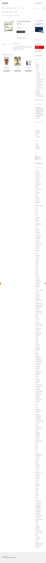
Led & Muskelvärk (38, 328)
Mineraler (37, 353)
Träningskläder (38, 94)
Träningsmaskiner (38, 509)
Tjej (36, 498)
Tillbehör (37, 495)
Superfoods (10, 15)
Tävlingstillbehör (38, 485)
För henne (37, 240)
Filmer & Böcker (38, 237)
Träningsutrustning (39, 516)
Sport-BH (37, 462)
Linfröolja (37, 331)
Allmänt (37, 143)
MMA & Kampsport (38, 361)
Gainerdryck (37, 250)
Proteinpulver (38, 419)
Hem (4, 15)
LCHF (36, 326)
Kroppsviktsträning (39, 313)
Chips (37, 212)
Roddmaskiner (38, 429)
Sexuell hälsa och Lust (39, 440)
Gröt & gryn (39, 74)
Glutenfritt (37, 253)
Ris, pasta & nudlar (40, 84)
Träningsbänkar (38, 502)
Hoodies (37, 273)
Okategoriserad (38, 92)
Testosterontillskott (5, 11)
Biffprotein (37, 200)
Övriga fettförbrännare (39, 391)
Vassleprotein (38, 537)
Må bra (37, 343)
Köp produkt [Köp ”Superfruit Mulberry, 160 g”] (6, 70)
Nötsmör (38, 77)
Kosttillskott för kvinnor (39, 300)
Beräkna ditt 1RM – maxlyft (11, 8)
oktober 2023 (38, 130)
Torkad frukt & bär (38, 500)
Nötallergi (37, 376)
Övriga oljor (37, 397)
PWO (36, 424)
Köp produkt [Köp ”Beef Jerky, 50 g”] (17, 70)
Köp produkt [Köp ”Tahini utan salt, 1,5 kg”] (28, 70)
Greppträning (38, 255)
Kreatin (37, 301)
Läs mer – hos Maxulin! (38, 47)
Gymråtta (5, 3)
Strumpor (37, 470)
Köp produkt (21, 31)
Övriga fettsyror (38, 392)
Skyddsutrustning (38, 454)
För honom (37, 242)
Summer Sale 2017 (38, 472)
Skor (36, 450)
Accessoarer (38, 170)
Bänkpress (37, 145)
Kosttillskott (38, 66)
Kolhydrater (37, 293)
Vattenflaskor (38, 538)
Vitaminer (37, 542)
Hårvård (37, 265)
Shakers (37, 442)
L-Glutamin (37, 318)
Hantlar (37, 263)
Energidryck (37, 230)
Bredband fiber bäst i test (38, 55)
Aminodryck (37, 174)
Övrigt (16, 11)
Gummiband (37, 258)
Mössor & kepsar (38, 364)
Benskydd (37, 197)
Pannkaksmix (38, 409)
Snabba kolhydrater (39, 455)
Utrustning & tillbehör (39, 95)
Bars (36, 194)
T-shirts (37, 480)
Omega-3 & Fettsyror (39, 384)
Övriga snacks (38, 401)
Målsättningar (38, 348)
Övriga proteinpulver (39, 399)
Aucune (37, 62)
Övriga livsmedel (39, 79)
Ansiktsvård (37, 179)
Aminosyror (37, 177)
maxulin (40, 51)
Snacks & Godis (39, 87)
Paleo (37, 407)
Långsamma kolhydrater (39, 324)
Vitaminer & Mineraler (39, 543)
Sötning (37, 460)
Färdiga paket (38, 232)
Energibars (37, 228)
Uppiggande (38, 528)
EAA (36, 227)
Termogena (37, 488)
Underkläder (38, 525)
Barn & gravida (38, 192)
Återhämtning (38, 184)
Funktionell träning (39, 243)
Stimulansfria (38, 465)
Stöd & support (38, 467)
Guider (23, 8)
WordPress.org (37, 159)
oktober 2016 (38, 136)
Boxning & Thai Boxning (39, 205)
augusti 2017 (38, 133)
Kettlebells (37, 286)
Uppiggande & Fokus (39, 530)
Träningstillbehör (38, 514)
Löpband (37, 341)
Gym (18, 8)
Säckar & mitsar (38, 432)
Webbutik (3, 8)
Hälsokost (37, 64)
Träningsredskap (38, 511)
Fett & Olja (38, 72)
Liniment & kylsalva (39, 333)
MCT (36, 351)
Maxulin (11, 11)
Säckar (37, 430)
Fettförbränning (38, 235)
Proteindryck (38, 414)
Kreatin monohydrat (39, 303)
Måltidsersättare (38, 349)
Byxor (37, 207)
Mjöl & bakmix (38, 356)
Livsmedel (6, 15)
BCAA (37, 195)
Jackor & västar (38, 280)
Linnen (37, 336)
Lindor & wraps (38, 329)
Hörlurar (37, 276)
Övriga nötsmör (38, 396)
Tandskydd (37, 483)
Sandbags (37, 437)
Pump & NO (37, 422)
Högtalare (37, 270)
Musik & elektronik (38, 371)
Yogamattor (37, 547)
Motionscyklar (38, 366)
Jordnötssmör (38, 283)
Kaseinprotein (38, 285)
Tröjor (37, 522)
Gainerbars (37, 248)
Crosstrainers (38, 217)
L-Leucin (37, 321)
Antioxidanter (38, 180)
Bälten (37, 190)
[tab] (6, 44)
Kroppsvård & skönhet (39, 311)
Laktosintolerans (38, 323)
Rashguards (37, 425)
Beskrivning (4, 44)
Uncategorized (38, 148)
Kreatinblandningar (39, 306)
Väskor (37, 533)
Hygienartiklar (38, 278)
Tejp (36, 487)
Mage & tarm (38, 344)
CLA (36, 215)
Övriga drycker (38, 389)
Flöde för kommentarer (38, 158)
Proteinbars (37, 412)
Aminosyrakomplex (39, 175)
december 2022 (38, 131)
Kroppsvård (37, 308)
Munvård (37, 369)
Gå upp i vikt (38, 247)
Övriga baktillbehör (39, 386)
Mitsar (37, 354)
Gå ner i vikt (37, 245)
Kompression (38, 295)
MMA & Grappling (38, 359)
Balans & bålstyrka (39, 189)
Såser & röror (38, 439)
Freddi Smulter (38, 147)
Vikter (37, 540)
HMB (36, 268)
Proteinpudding (39, 82)
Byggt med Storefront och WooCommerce (9, 557)
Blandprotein (38, 202)
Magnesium (37, 346)
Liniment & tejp (38, 334)
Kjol (36, 288)
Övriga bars (37, 387)
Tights (37, 490)
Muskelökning (38, 374)
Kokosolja (37, 291)
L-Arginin (37, 316)
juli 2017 (37, 135)
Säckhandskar (38, 434)
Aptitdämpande (38, 182)
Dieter (38, 71)
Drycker (37, 225)
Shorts (37, 444)
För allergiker (38, 238)
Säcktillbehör (38, 435)
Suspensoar (37, 477)
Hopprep (37, 275)
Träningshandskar (38, 503)
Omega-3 (37, 382)
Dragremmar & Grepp (39, 223)
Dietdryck (37, 220)
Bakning (38, 69)
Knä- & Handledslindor (39, 290)
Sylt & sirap (37, 478)
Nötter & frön (38, 379)
